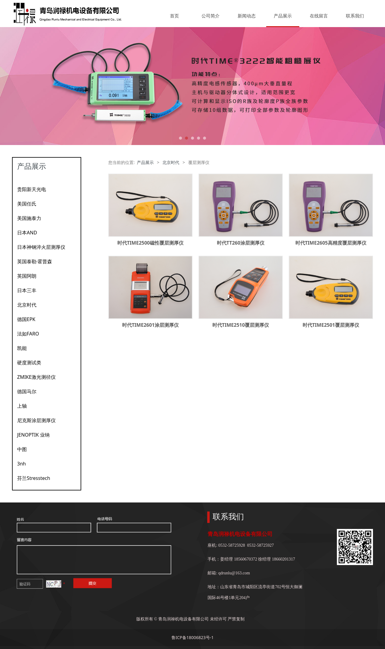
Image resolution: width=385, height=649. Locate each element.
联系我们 (355, 16)
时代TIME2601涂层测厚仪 (150, 325)
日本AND (27, 232)
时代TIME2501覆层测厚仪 (331, 325)
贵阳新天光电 (31, 189)
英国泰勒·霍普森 (34, 261)
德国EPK (26, 319)
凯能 (22, 348)
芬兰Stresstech (33, 478)
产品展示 (283, 16)
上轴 (22, 406)
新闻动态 (247, 16)
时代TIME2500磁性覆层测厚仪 (150, 243)
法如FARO (28, 333)
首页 (174, 16)
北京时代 (26, 304)
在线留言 (319, 16)
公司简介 (211, 16)
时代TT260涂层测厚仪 (240, 243)
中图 (22, 449)
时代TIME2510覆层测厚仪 (240, 325)
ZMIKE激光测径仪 (36, 377)
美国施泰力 (29, 218)
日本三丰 (26, 290)
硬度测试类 (29, 362)
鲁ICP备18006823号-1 (192, 637)
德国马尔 (26, 391)
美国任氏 (26, 203)
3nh (21, 463)
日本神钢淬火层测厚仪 (41, 247)
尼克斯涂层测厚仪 (36, 420)
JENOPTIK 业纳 (33, 434)
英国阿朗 (26, 276)
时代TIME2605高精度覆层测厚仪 (330, 243)
